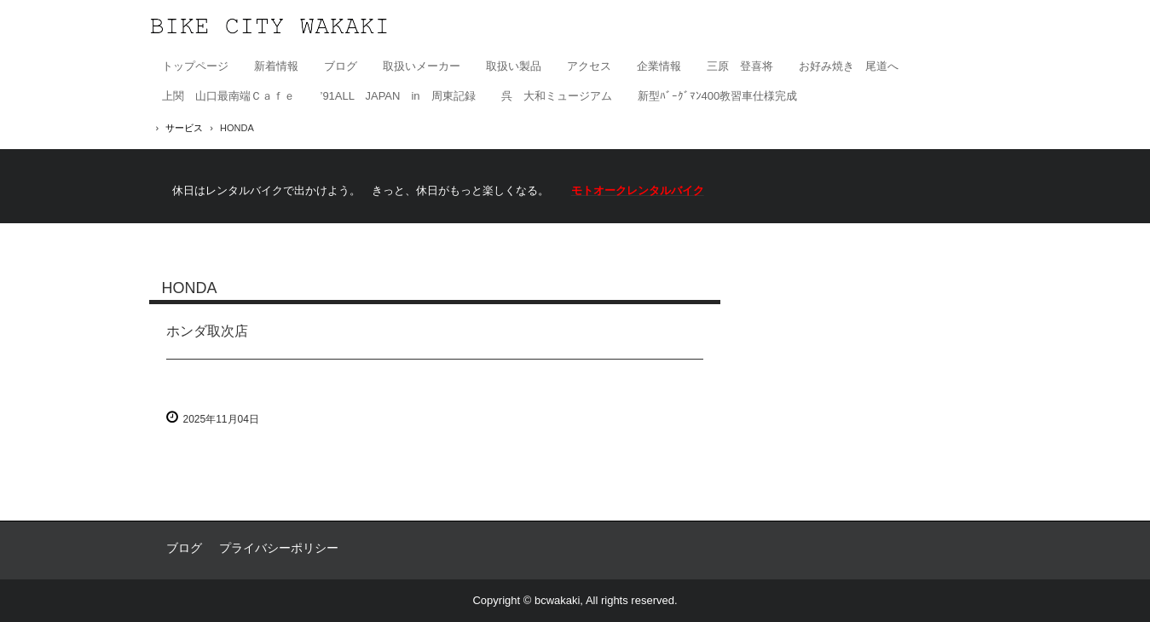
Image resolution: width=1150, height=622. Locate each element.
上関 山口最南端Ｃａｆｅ (228, 95)
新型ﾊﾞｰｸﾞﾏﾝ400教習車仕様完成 (718, 95)
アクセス (589, 66)
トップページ (195, 66)
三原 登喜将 (740, 66)
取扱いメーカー (421, 66)
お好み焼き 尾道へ (849, 66)
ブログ (340, 66)
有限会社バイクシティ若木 (269, 26)
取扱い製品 (513, 66)
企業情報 (659, 66)
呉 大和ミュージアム (556, 95)
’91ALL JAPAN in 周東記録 (398, 95)
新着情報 (276, 66)
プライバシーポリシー (278, 548)
